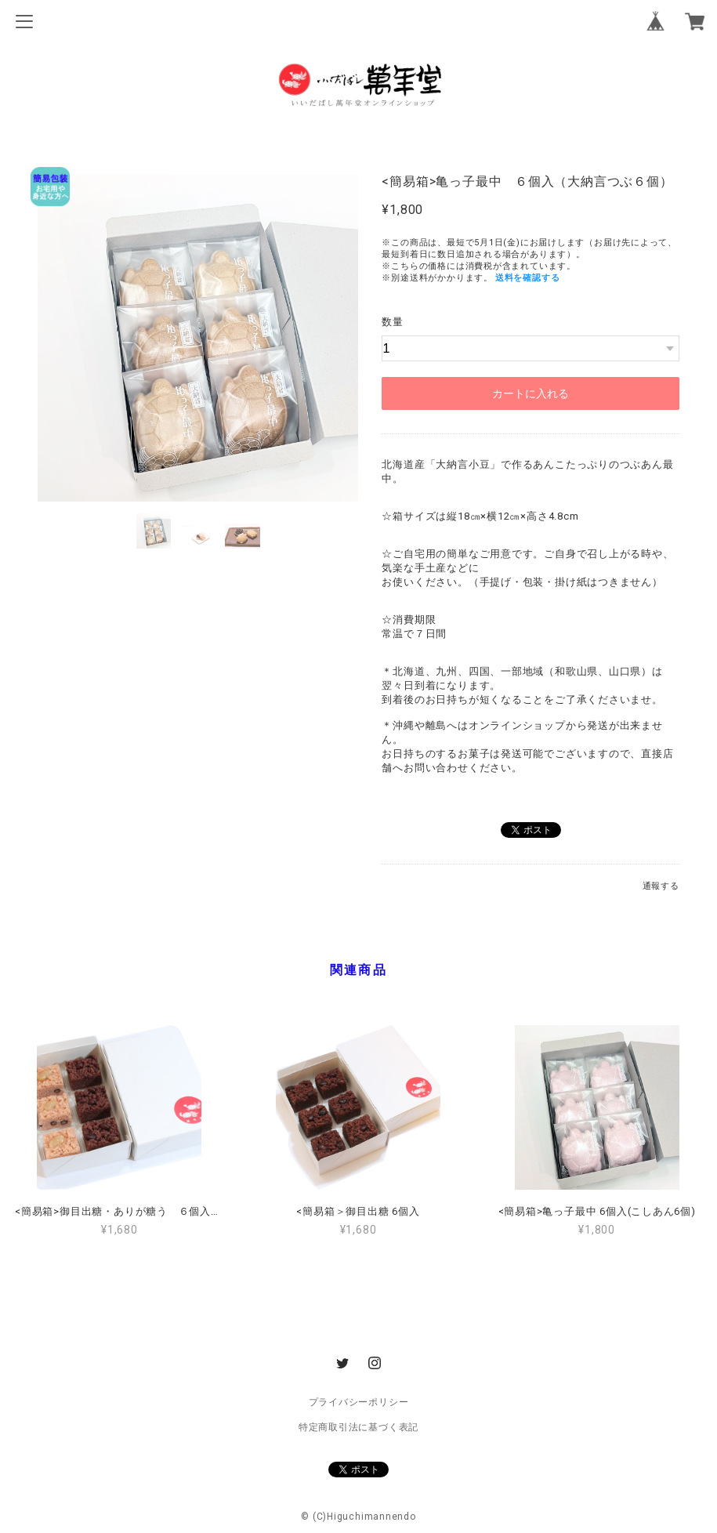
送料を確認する (527, 278)
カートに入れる (530, 393)
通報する (661, 886)
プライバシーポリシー (359, 1402)
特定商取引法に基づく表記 (358, 1427)
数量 (393, 322)
